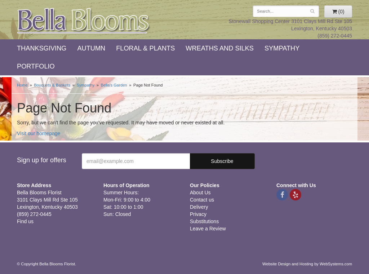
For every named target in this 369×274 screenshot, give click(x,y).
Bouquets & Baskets (52, 85)
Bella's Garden (114, 85)
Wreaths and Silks (220, 48)
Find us (25, 221)
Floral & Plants (145, 48)
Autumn (91, 48)
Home (22, 85)
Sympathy (281, 48)
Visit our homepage (38, 133)
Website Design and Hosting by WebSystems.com (307, 264)
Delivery (199, 207)
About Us (200, 192)
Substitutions (204, 221)
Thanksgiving (41, 48)
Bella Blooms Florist (83, 21)
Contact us (202, 200)
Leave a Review (208, 228)
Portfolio (36, 66)
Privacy (198, 214)
